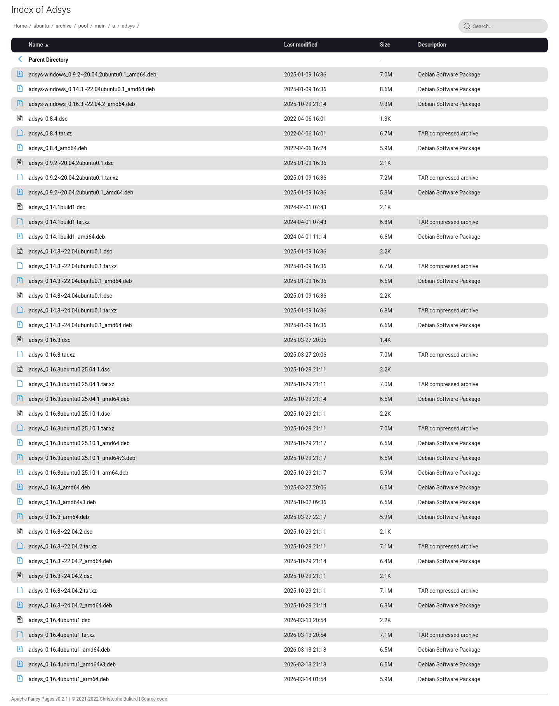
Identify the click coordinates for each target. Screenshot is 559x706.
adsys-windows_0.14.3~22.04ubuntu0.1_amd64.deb (92, 89)
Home (20, 26)
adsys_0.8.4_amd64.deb (58, 148)
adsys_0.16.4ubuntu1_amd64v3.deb (72, 664)
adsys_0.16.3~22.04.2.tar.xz (63, 546)
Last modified (301, 45)
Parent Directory (48, 60)
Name (36, 45)
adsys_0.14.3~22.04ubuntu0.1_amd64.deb (80, 281)
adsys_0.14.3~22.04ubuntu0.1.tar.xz (73, 266)
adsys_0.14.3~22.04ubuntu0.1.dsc (70, 251)
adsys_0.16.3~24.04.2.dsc (60, 576)
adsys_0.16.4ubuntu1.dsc (59, 620)
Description (432, 45)
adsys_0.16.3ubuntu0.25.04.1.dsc (69, 369)
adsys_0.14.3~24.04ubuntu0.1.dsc (70, 296)
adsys (128, 26)
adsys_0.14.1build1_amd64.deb (67, 237)
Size (385, 45)
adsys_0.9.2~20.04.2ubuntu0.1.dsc (71, 163)
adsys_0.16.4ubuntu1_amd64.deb (69, 650)
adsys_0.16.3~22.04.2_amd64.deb (70, 561)
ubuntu (41, 26)
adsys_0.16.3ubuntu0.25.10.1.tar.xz (72, 428)
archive (63, 26)
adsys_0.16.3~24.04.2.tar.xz (63, 591)
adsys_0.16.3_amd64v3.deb (62, 502)
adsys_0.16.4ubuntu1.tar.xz (62, 635)
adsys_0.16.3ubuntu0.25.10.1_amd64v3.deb (82, 458)
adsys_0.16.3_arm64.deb (59, 517)
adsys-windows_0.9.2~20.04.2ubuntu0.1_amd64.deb (92, 74)
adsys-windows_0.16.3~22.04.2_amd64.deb (82, 104)
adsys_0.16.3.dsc (50, 340)
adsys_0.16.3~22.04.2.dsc (60, 532)
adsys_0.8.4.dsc (48, 119)
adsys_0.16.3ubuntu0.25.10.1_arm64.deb (78, 473)
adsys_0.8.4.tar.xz (50, 133)
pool (83, 26)
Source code (154, 699)
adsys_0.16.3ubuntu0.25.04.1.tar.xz (72, 384)
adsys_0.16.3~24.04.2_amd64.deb (70, 605)
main (100, 26)
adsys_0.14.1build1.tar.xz (59, 222)
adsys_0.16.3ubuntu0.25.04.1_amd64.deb (79, 399)
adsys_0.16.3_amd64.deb (59, 487)
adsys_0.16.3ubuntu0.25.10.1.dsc (69, 414)
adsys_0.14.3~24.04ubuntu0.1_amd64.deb (80, 325)
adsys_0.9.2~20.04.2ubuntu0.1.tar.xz (73, 178)
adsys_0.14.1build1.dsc (57, 207)
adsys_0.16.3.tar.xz (52, 355)
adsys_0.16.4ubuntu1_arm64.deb (69, 679)
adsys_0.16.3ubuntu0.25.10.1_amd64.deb (79, 443)
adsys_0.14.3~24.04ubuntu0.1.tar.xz (73, 310)
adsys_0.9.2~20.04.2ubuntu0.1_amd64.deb (81, 192)
